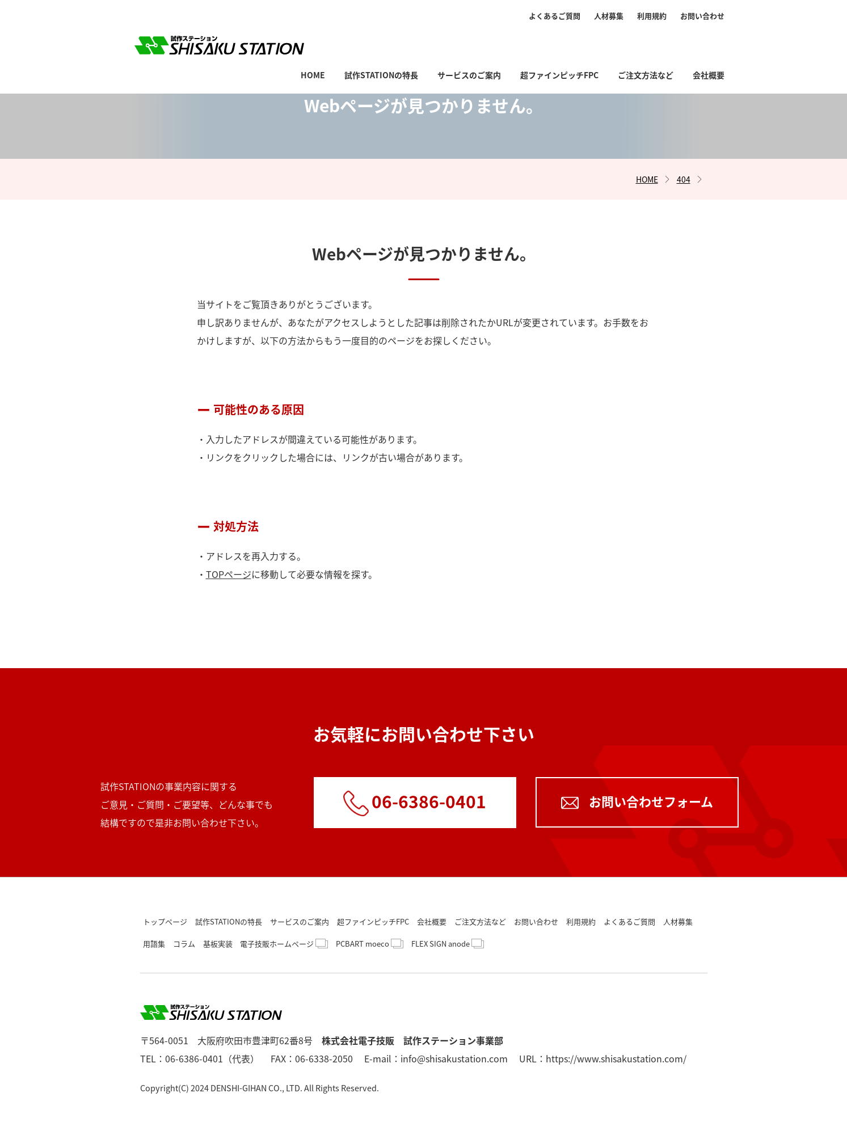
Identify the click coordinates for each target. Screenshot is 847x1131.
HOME (313, 41)
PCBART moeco (362, 943)
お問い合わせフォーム (651, 801)
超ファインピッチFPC (559, 41)
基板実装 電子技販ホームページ (258, 943)
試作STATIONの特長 (381, 41)
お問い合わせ (702, 15)
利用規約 (652, 15)
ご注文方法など (645, 41)
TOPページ (228, 574)
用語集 (154, 943)
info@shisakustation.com (454, 1058)
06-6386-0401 (429, 801)
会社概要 (708, 41)
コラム (184, 943)
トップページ (165, 921)
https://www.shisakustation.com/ (616, 1058)
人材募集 (608, 15)
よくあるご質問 (554, 15)
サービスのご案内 (469, 41)
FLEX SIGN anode (440, 943)
